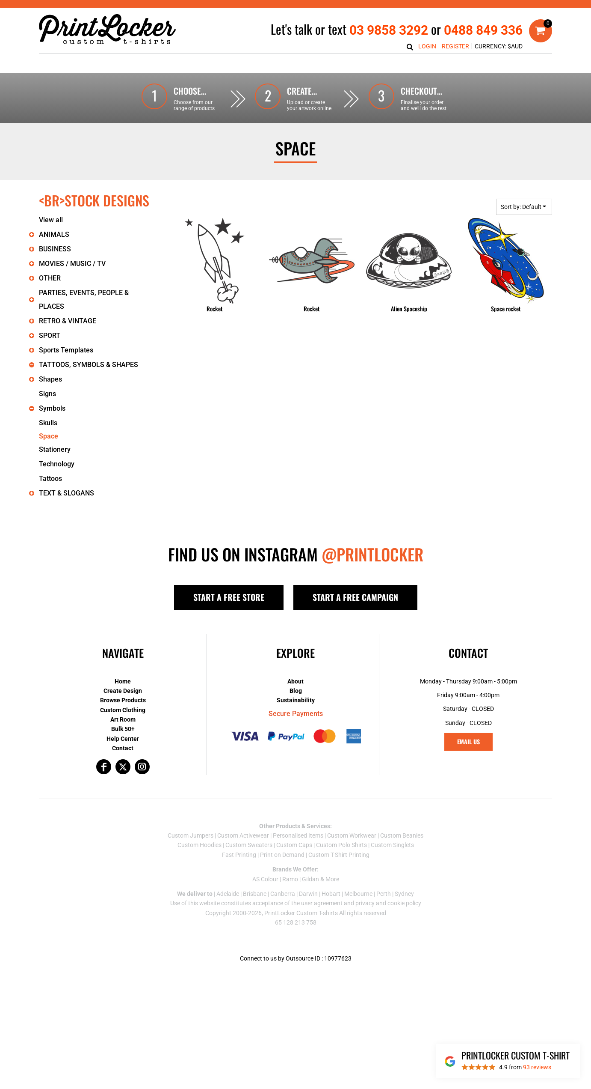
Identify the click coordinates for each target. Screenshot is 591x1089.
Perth (383, 893)
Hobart (331, 893)
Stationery (55, 449)
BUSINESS (55, 249)
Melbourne (358, 893)
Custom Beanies (401, 835)
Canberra (282, 893)
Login (427, 46)
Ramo (290, 879)
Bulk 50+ (123, 728)
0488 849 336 (483, 30)
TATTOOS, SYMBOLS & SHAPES (88, 365)
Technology (56, 464)
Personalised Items (298, 835)
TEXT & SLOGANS (66, 493)
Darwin (308, 893)
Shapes (50, 379)
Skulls (48, 423)
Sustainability (296, 700)
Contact (122, 748)
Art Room (123, 719)
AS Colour (265, 879)
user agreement (322, 903)
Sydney (404, 893)
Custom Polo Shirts (341, 844)
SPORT (49, 335)
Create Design (122, 690)
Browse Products (123, 700)
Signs (47, 394)
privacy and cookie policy (388, 903)
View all (51, 220)
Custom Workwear (351, 835)
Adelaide (227, 893)
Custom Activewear (243, 835)
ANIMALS (54, 234)
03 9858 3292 (388, 30)
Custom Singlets (392, 844)
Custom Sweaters (248, 844)
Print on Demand (282, 854)
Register (455, 46)
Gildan (310, 879)
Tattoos (50, 478)
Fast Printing (239, 854)
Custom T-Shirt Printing (338, 854)
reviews (537, 1067)
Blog (296, 690)
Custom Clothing (122, 710)
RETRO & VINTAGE (67, 321)
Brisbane (254, 893)
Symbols (52, 408)
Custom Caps (294, 844)
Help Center (122, 738)
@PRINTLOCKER (372, 554)
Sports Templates (66, 350)
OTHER (50, 278)
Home (123, 681)
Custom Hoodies (199, 844)
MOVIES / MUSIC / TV (72, 264)
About (295, 681)
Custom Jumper (189, 835)
